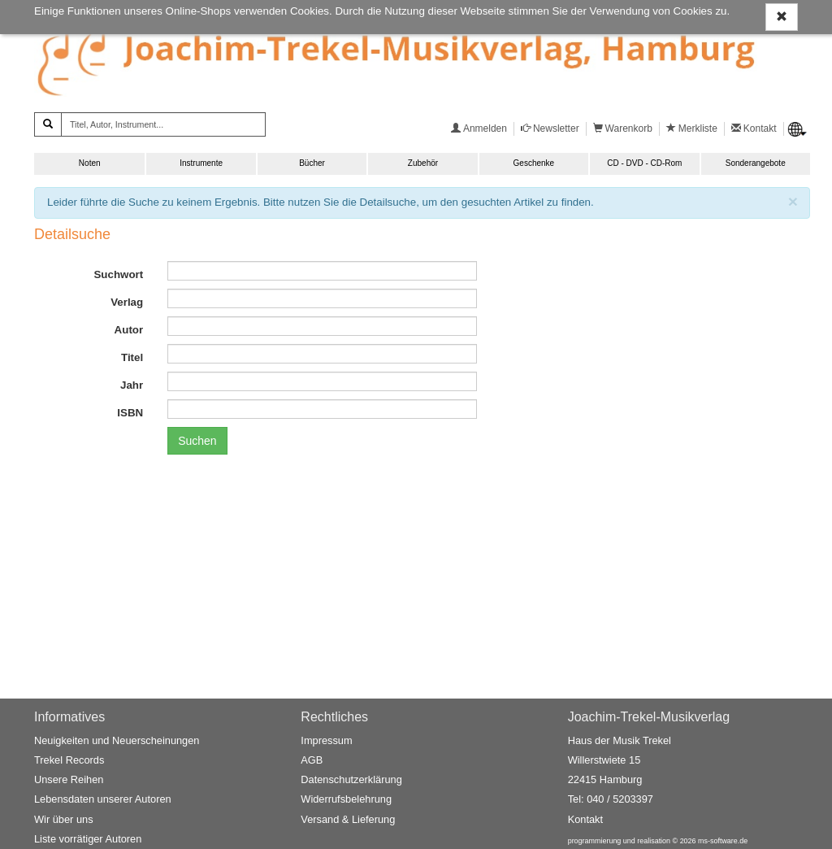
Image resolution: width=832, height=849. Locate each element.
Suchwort (118, 274)
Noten (90, 163)
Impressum (326, 740)
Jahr (131, 385)
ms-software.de (723, 841)
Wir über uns (63, 819)
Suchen (197, 440)
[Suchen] (48, 124)
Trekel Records (69, 760)
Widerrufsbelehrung (346, 799)
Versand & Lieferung (348, 819)
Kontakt (585, 819)
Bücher (312, 163)
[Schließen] (793, 201)
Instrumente (201, 163)
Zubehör (423, 163)
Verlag (126, 302)
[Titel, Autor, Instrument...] (163, 124)
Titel (132, 357)
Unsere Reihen (68, 779)
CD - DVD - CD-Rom (644, 163)
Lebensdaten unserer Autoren (102, 799)
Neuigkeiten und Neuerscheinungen (116, 740)
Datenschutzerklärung (351, 779)
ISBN (130, 413)
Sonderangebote (756, 163)
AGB (312, 760)
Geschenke (534, 163)
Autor (129, 330)
